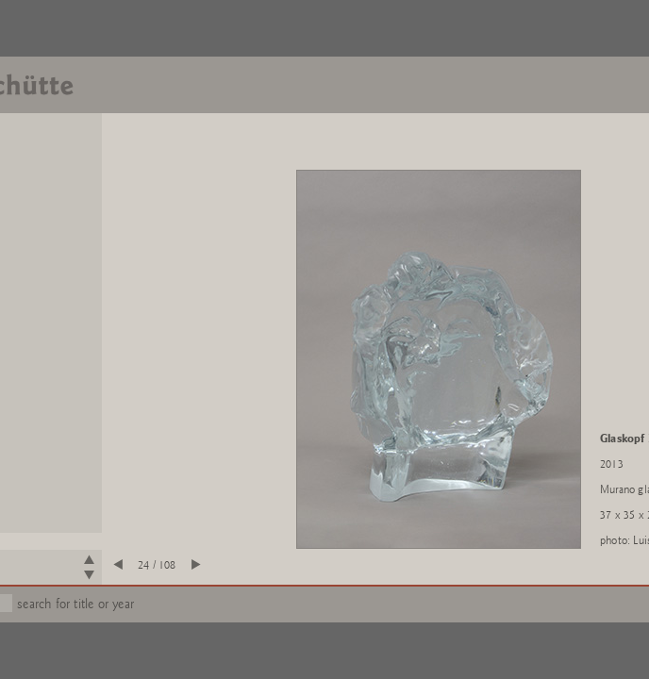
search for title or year (75, 604)
